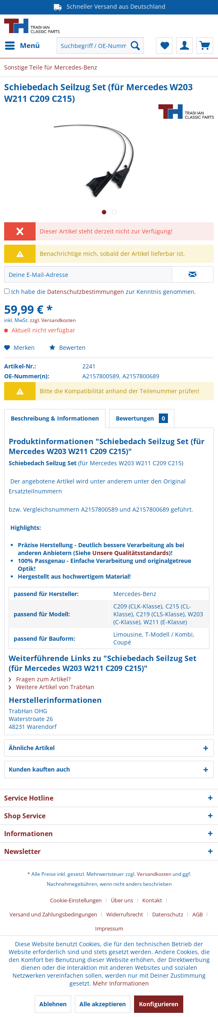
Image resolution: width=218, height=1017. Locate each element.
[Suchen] (135, 45)
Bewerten (67, 347)
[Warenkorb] (204, 45)
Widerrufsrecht (124, 914)
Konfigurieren (158, 1004)
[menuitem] (22, 45)
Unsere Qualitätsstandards (130, 553)
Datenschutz (167, 914)
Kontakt (152, 900)
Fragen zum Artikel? (40, 679)
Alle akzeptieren (102, 1004)
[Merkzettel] (164, 45)
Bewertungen (142, 418)
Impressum (109, 928)
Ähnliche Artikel (32, 748)
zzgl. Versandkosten (53, 320)
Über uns (122, 900)
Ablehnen (53, 1004)
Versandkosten (154, 874)
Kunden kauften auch (39, 769)
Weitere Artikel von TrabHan (51, 687)
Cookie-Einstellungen (76, 900)
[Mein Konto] (184, 45)
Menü (22, 44)
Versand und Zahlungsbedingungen (53, 914)
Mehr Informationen (121, 983)
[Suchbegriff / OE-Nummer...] (100, 45)
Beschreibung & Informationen (55, 418)
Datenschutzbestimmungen (85, 292)
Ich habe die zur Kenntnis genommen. (103, 292)
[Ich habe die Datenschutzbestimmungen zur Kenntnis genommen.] (7, 291)
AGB (197, 914)
